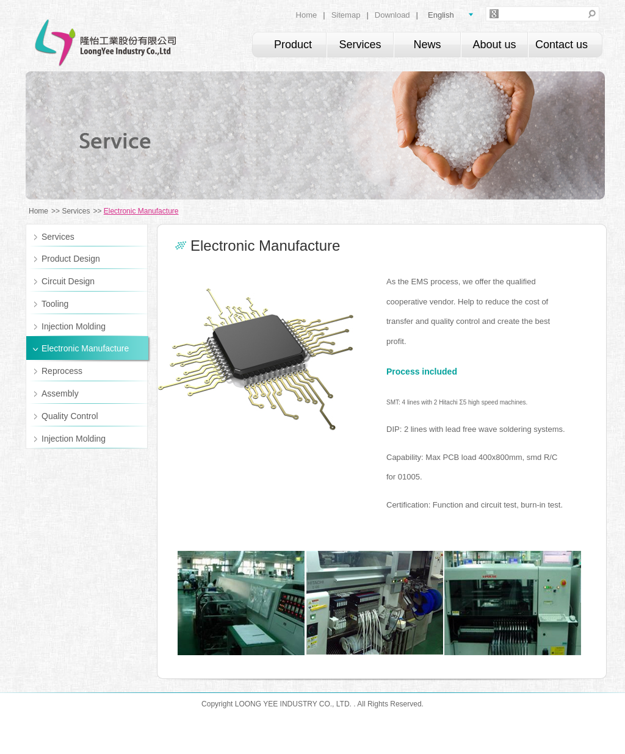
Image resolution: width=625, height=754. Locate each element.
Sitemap (346, 15)
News (427, 44)
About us (494, 44)
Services (360, 44)
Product (293, 44)
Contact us (561, 44)
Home (306, 15)
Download (392, 15)
